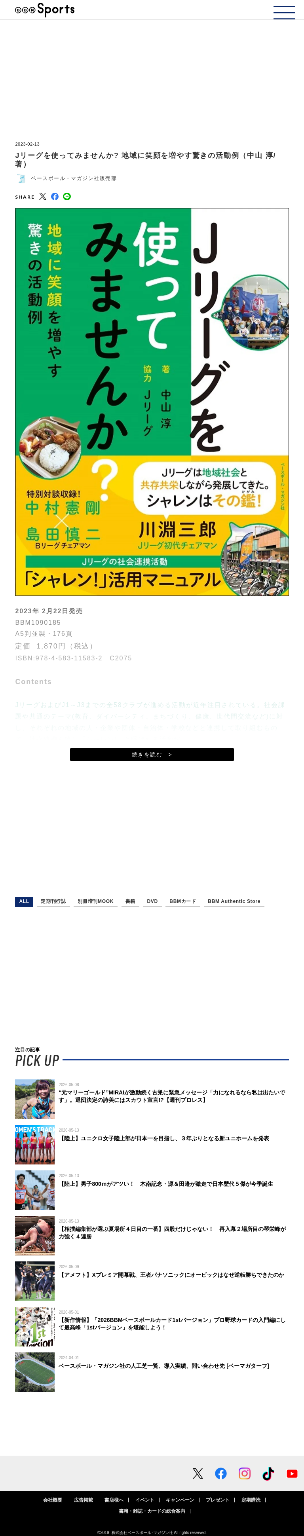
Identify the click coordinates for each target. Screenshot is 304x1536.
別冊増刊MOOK (96, 901)
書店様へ (114, 1500)
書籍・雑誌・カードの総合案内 (152, 1511)
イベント (144, 1500)
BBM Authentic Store (234, 901)
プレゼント (218, 1500)
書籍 (130, 901)
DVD (152, 901)
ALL (24, 901)
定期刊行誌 (53, 901)
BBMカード (182, 901)
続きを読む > (152, 754)
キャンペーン (180, 1500)
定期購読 (250, 1500)
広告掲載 (83, 1500)
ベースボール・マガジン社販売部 (74, 178)
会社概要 (52, 1500)
